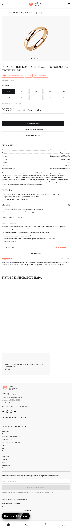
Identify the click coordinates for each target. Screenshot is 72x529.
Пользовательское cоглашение (11, 503)
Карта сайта (6, 465)
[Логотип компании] (36, 5)
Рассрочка (5, 457)
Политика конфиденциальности (12, 507)
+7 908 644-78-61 (9, 394)
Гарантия (4, 459)
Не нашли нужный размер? (11, 104)
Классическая (65, 153)
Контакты (5, 454)
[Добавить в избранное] (69, 123)
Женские (53, 150)
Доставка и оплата (8, 451)
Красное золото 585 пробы (60, 156)
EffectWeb (27, 510)
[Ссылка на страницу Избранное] (26, 525)
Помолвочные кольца (8, 434)
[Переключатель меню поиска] (3, 4)
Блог (3, 448)
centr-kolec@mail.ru (8, 403)
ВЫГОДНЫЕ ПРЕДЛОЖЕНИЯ (11, 442)
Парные (60, 150)
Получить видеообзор (33, 135)
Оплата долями (7, 468)
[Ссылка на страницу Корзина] (45, 525)
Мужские (67, 150)
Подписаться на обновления (36, 488)
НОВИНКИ (5, 431)
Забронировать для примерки (33, 129)
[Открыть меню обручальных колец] (8, 525)
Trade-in (4, 462)
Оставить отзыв (36, 253)
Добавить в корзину (33, 123)
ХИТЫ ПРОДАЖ (7, 440)
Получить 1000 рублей (15, 516)
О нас (4, 445)
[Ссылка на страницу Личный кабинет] (63, 525)
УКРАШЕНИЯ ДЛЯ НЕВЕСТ (10, 437)
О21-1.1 (66, 348)
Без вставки (65, 159)
